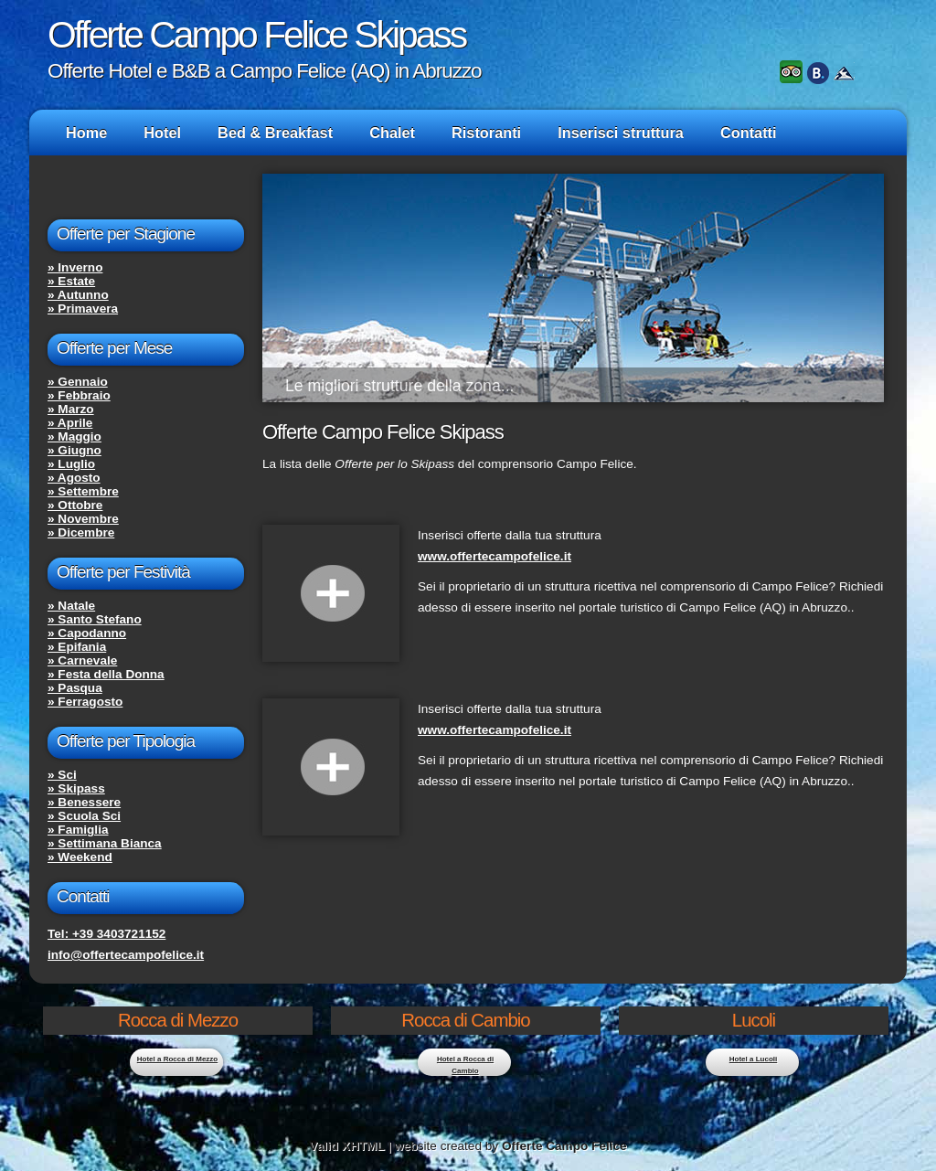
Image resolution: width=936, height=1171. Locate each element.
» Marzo (71, 409)
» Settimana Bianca (105, 843)
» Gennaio (78, 382)
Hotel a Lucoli (753, 1059)
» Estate (71, 281)
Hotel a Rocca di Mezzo (177, 1059)
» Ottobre (75, 505)
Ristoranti (486, 132)
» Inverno (75, 267)
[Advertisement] (476, 897)
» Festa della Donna (106, 674)
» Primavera (83, 308)
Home (86, 132)
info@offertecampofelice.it (126, 955)
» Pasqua (75, 688)
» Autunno (78, 295)
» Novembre (83, 519)
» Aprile (70, 423)
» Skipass (76, 788)
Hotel (162, 132)
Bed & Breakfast (275, 132)
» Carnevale (82, 660)
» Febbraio (79, 395)
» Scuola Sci (84, 816)
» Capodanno (87, 633)
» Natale (71, 605)
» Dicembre (81, 532)
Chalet (392, 132)
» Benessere (84, 802)
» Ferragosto (85, 701)
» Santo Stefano (95, 619)
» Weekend (80, 857)
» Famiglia (78, 829)
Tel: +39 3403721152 (106, 934)
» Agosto (74, 477)
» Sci (62, 775)
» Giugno (74, 450)
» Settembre (83, 491)
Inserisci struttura (621, 132)
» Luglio (71, 464)
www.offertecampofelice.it (494, 556)
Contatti (748, 132)
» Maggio (74, 436)
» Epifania (77, 647)
